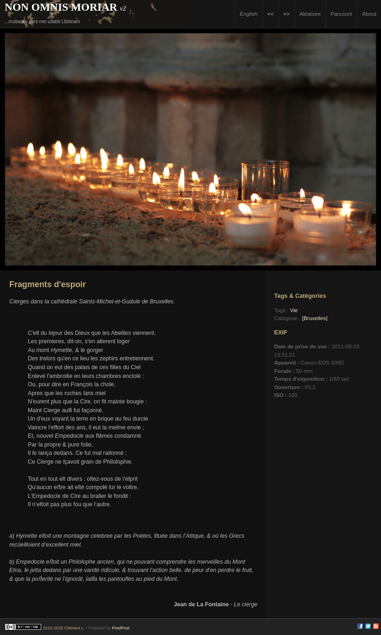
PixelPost (120, 628)
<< (270, 14)
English (248, 14)
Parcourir (341, 14)
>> (286, 14)
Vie (294, 310)
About (369, 14)
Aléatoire (310, 14)
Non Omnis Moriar (61, 7)
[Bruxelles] (315, 318)
